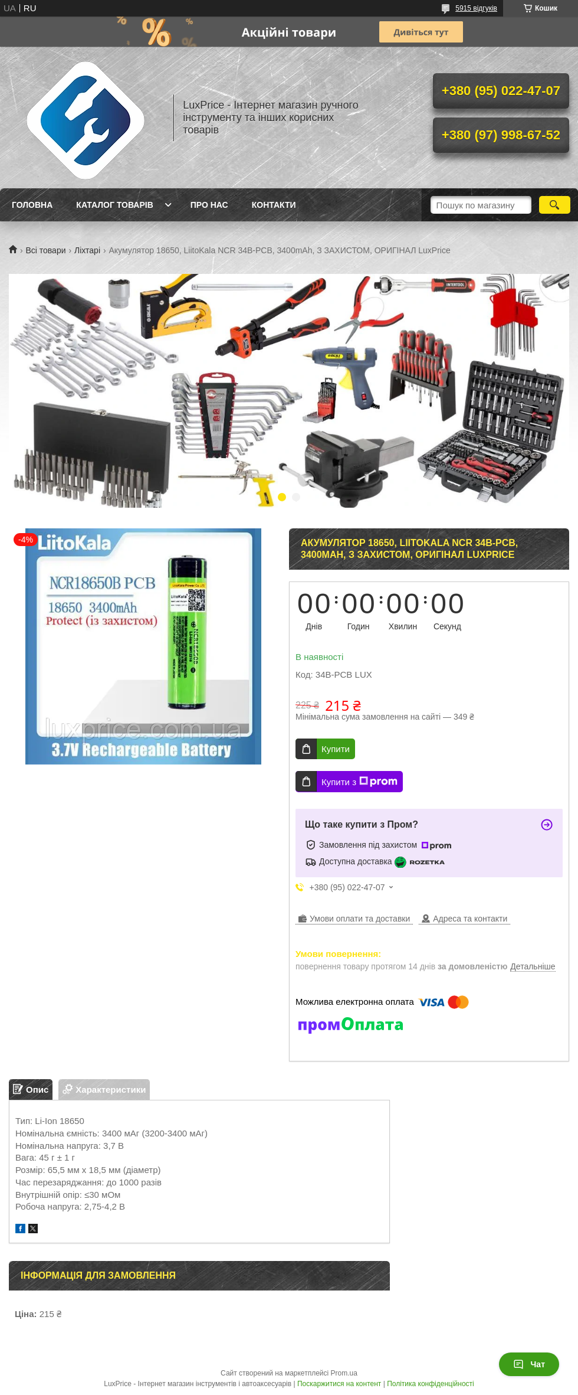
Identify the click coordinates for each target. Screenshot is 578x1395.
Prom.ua (344, 1373)
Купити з (359, 781)
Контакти (274, 205)
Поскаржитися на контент (339, 1384)
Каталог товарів (114, 205)
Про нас (209, 205)
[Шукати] (554, 205)
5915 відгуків (476, 8)
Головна (32, 205)
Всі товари (45, 250)
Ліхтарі (87, 250)
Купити (335, 749)
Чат (529, 1364)
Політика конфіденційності (430, 1384)
